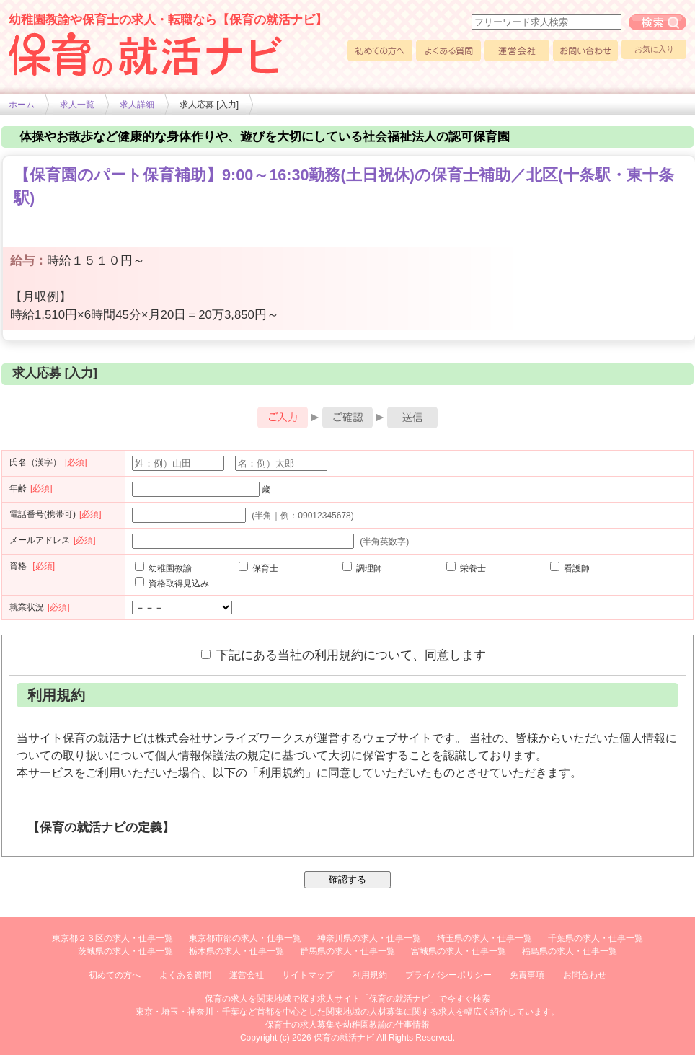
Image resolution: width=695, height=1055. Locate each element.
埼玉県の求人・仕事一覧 (484, 938)
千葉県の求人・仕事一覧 (595, 938)
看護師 (570, 568)
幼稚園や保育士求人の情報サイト (145, 54)
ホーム (22, 105)
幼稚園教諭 (163, 568)
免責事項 (527, 975)
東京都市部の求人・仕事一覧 (245, 938)
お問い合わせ (585, 50)
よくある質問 (448, 50)
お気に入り (654, 49)
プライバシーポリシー (448, 975)
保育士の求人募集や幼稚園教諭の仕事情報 (347, 1025)
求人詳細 (137, 105)
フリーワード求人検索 (657, 22)
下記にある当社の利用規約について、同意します (343, 655)
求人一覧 (77, 105)
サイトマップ (308, 975)
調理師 (362, 568)
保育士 (258, 568)
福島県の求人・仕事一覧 (569, 951)
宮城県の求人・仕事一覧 (458, 951)
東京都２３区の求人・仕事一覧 (112, 938)
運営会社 (516, 50)
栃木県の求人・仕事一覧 (236, 951)
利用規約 (370, 975)
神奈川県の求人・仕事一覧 (369, 938)
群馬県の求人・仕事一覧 (347, 951)
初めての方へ (380, 50)
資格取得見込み (172, 583)
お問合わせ (584, 975)
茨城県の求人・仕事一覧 (125, 951)
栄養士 (466, 568)
